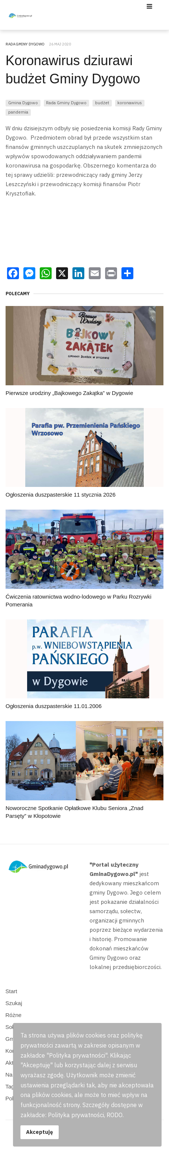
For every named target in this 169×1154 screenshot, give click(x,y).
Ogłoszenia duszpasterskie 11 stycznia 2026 (61, 494)
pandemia (18, 112)
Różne (14, 1015)
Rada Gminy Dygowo (66, 102)
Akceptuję (39, 1131)
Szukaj (14, 1003)
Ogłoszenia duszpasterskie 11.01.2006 (54, 706)
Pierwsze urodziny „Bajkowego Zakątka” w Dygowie (69, 393)
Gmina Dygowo (23, 102)
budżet (102, 102)
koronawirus (129, 102)
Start (11, 991)
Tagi (11, 1086)
